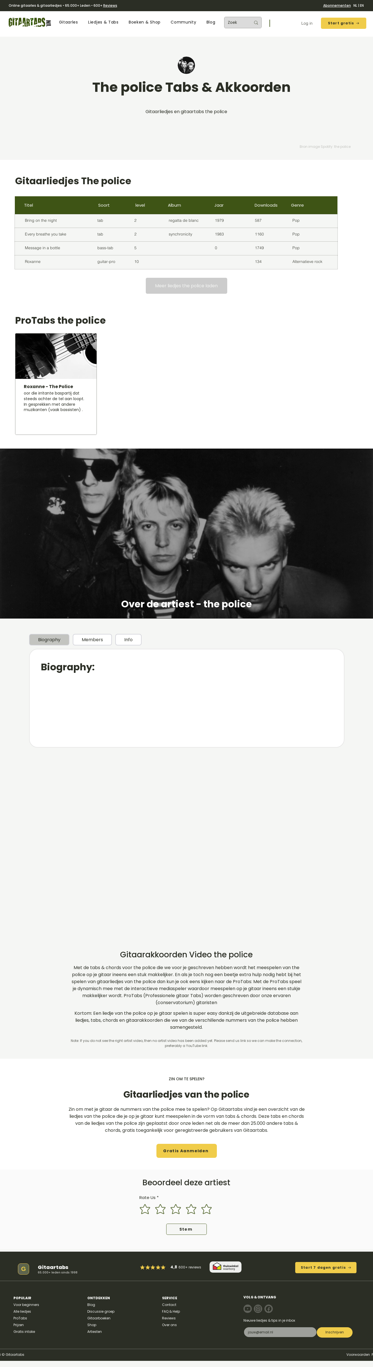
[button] (68, 22)
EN (362, 5)
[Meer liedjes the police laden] (186, 286)
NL (355, 5)
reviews (195, 1267)
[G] (23, 1269)
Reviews (110, 5)
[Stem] (186, 1229)
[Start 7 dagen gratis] (325, 1267)
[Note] (247, 1309)
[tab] (49, 639)
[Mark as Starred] (158, 1267)
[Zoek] (235, 22)
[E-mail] (278, 1332)
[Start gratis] (343, 23)
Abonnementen (337, 5)
